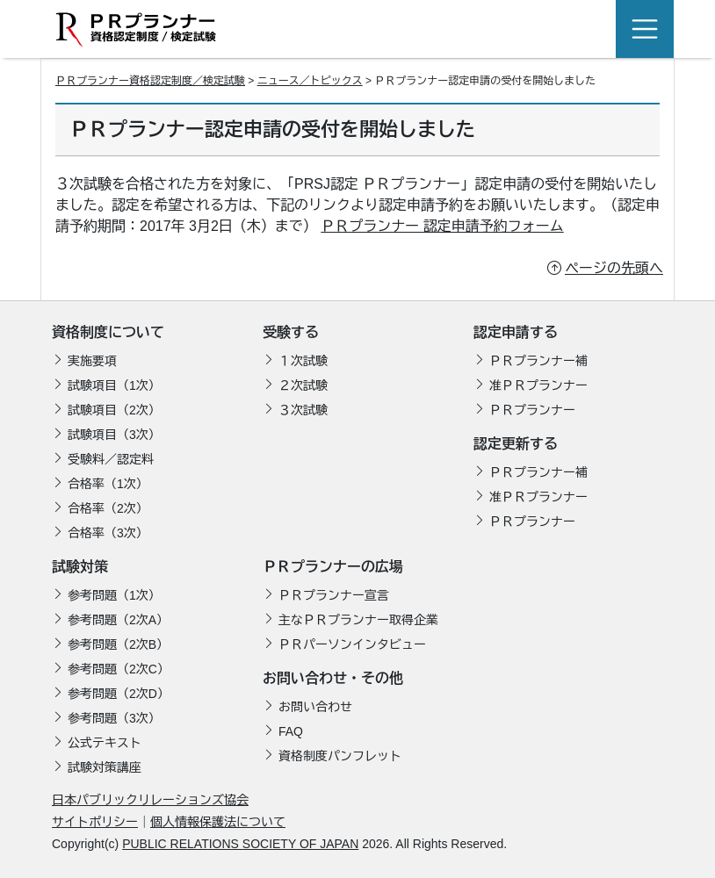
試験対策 (80, 566)
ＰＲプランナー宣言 (333, 595)
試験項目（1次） (114, 385)
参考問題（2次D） (119, 694)
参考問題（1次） (114, 595)
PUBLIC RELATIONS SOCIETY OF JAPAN (240, 844)
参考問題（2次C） (119, 669)
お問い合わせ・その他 (333, 678)
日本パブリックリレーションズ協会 (150, 800)
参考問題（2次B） (118, 644)
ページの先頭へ (614, 268)
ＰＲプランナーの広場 (333, 566)
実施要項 (92, 361)
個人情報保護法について (217, 822)
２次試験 (303, 385)
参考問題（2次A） (118, 620)
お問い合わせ (315, 707)
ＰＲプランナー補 (538, 361)
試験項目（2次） (114, 410)
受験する (291, 332)
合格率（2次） (108, 508)
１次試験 (303, 361)
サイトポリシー (95, 822)
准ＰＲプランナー (538, 385)
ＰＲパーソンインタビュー (352, 644)
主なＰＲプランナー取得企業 (358, 620)
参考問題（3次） (114, 718)
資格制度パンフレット (339, 756)
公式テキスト (104, 743)
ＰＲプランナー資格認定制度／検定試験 (150, 81)
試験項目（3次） (114, 435)
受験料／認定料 (111, 459)
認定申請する (515, 332)
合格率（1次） (108, 484)
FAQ (290, 731)
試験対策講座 (104, 767)
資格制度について (108, 332)
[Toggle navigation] (645, 29)
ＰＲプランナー (532, 410)
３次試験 (303, 410)
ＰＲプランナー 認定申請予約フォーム (442, 226)
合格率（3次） (108, 533)
